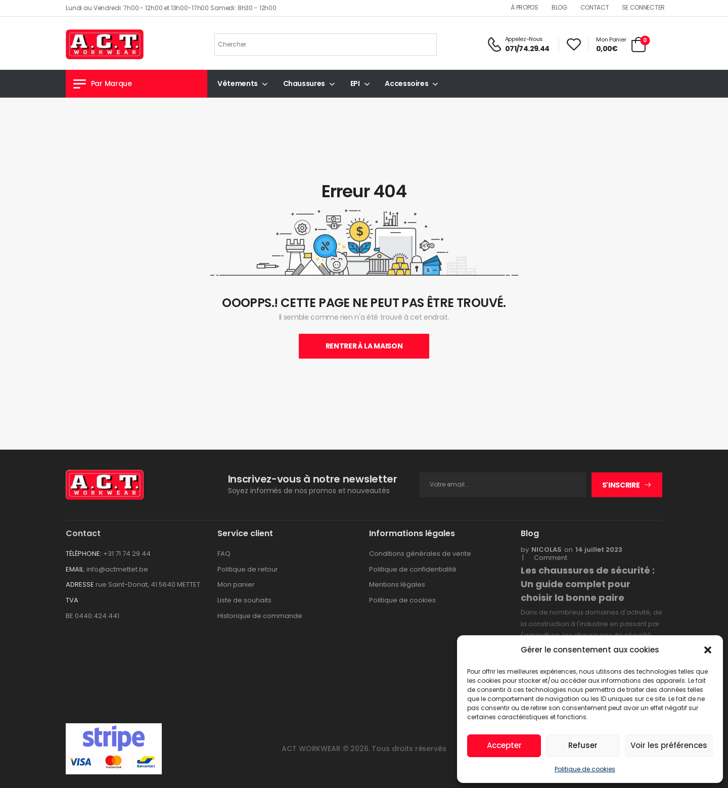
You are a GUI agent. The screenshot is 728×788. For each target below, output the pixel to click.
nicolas (546, 549)
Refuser (583, 745)
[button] (708, 650)
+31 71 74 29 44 (127, 553)
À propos (524, 7)
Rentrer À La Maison (364, 346)
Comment (547, 558)
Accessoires (406, 83)
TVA (72, 600)
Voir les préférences (668, 745)
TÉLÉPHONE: (84, 553)
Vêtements (237, 83)
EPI (355, 83)
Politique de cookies (585, 769)
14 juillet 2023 (598, 549)
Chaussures (304, 83)
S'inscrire (621, 485)
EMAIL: (75, 569)
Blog (559, 7)
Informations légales (412, 533)
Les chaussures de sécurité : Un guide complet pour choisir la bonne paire (588, 584)
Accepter (504, 745)
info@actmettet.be (117, 569)
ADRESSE (80, 584)
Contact (594, 7)
